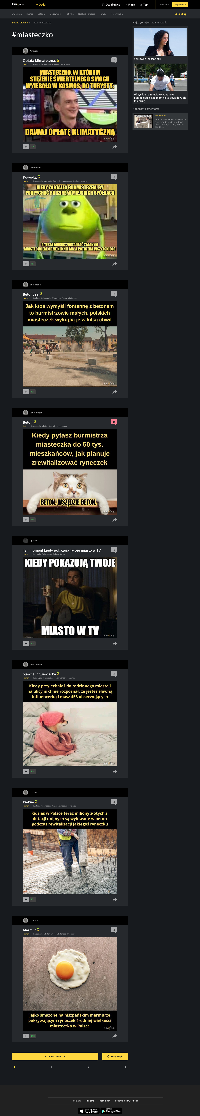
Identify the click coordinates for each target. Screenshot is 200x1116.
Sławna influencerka (41, 674)
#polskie (36, 298)
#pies (35, 678)
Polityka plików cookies (126, 1100)
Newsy (103, 14)
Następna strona (55, 1056)
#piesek (41, 678)
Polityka (70, 14)
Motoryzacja (117, 14)
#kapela (67, 64)
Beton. (29, 422)
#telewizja (36, 554)
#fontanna (56, 298)
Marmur (31, 930)
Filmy (131, 4)
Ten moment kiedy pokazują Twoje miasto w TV (62, 550)
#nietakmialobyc (80, 181)
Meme (25, 554)
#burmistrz (57, 181)
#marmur (70, 934)
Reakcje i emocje (86, 14)
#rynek (53, 934)
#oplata (47, 64)
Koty (25, 426)
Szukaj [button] (182, 14)
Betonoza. (32, 294)
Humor (29, 14)
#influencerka (61, 678)
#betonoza (72, 298)
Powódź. (31, 177)
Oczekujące (113, 4)
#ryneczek (62, 806)
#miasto (56, 554)
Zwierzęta (17, 14)
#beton (64, 298)
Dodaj (42, 4)
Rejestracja (180, 4)
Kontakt (77, 1100)
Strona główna (20, 22)
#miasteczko (38, 64)
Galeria (41, 14)
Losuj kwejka (115, 1056)
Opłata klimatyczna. (41, 60)
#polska (36, 806)
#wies (62, 554)
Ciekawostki (55, 14)
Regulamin (104, 1100)
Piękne (30, 802)
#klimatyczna (57, 64)
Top (145, 4)
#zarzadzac (67, 181)
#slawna (71, 678)
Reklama (90, 1100)
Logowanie (164, 4)
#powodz (48, 181)
